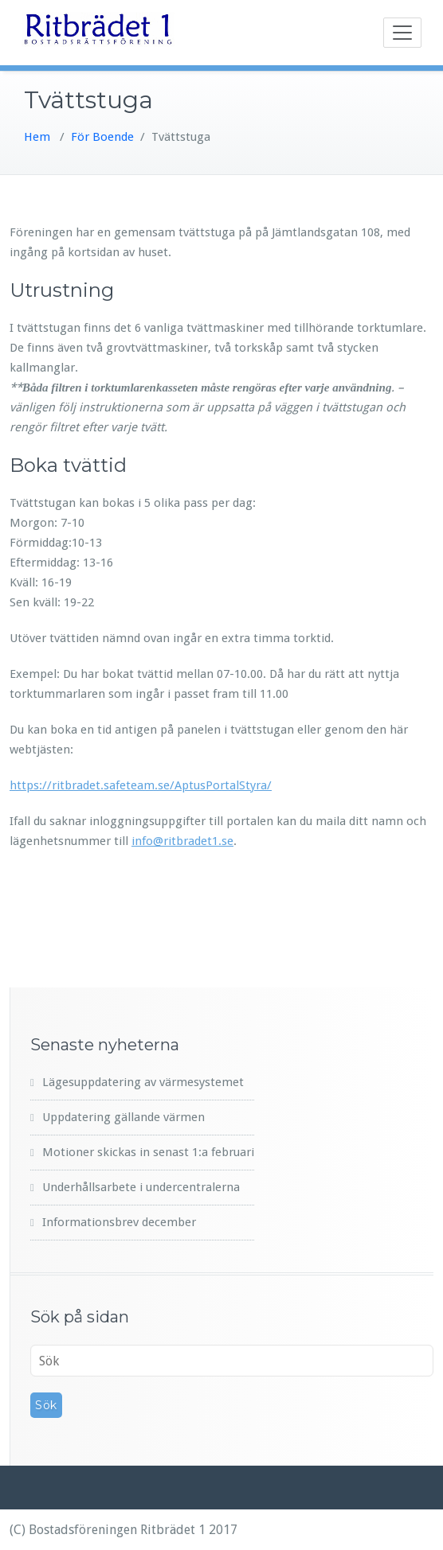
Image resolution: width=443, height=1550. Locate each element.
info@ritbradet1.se (182, 841)
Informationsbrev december (119, 1222)
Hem (37, 137)
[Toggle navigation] (402, 33)
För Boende (102, 137)
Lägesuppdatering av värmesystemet (143, 1082)
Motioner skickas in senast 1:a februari (148, 1152)
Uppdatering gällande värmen (123, 1117)
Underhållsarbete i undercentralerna (141, 1187)
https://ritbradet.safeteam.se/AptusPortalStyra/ (141, 785)
